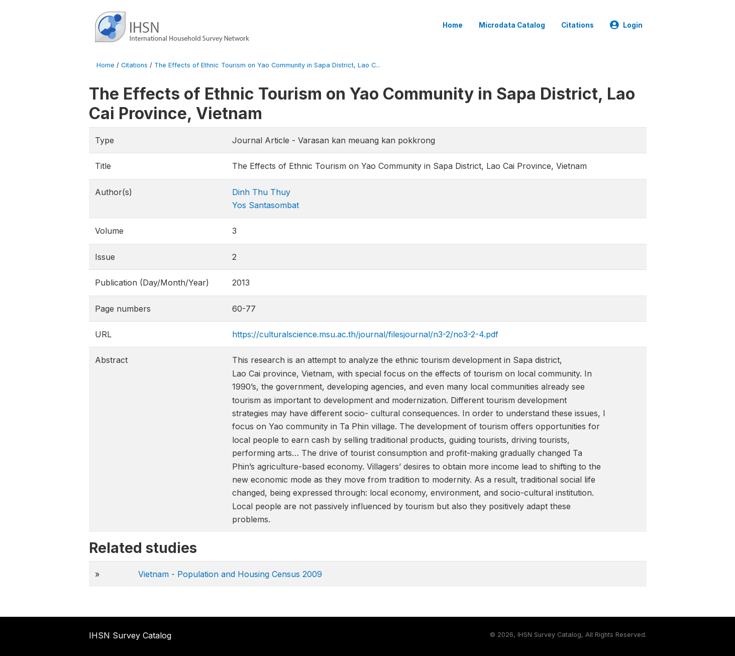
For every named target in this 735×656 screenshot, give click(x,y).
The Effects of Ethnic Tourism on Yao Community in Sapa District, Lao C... (267, 65)
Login (626, 25)
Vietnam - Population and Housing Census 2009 (230, 574)
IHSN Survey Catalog (130, 635)
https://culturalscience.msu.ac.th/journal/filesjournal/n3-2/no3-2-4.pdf (365, 334)
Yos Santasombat (265, 205)
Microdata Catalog (512, 25)
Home (453, 25)
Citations (577, 25)
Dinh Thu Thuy (261, 192)
